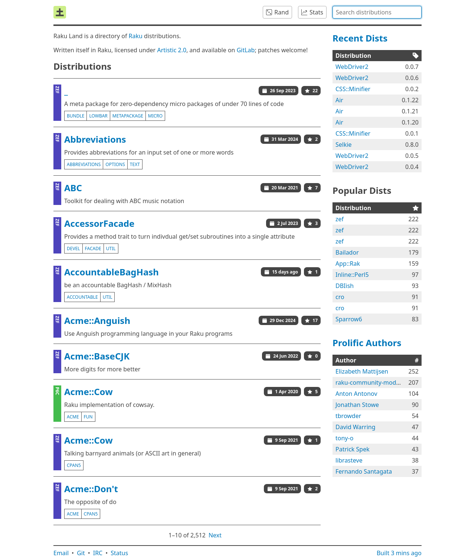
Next (215, 535)
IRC (98, 553)
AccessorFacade (99, 223)
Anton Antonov (356, 394)
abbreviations (84, 164)
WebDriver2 (351, 67)
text (135, 164)
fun (88, 417)
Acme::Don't (91, 489)
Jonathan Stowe (357, 405)
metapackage (127, 116)
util (111, 248)
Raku (135, 36)
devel (73, 248)
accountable (82, 297)
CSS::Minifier (352, 89)
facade (93, 248)
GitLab (246, 50)
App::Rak (347, 263)
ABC (73, 188)
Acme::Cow (88, 391)
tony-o (344, 438)
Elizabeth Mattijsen (361, 371)
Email (61, 553)
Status (119, 553)
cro (339, 297)
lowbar (98, 116)
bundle (75, 116)
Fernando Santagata (363, 471)
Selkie (343, 144)
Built (399, 553)
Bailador (347, 252)
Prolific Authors (367, 343)
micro (155, 116)
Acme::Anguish (97, 320)
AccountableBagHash (111, 272)
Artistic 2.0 (171, 50)
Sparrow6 (348, 319)
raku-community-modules (371, 382)
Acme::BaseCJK (97, 356)
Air (339, 100)
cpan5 (74, 465)
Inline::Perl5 (352, 275)
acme (73, 417)
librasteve (349, 460)
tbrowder (348, 416)
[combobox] (377, 12)
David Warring (355, 427)
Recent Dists (359, 38)
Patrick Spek (352, 449)
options (115, 164)
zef (339, 219)
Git (81, 553)
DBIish (344, 286)
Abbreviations (95, 139)
